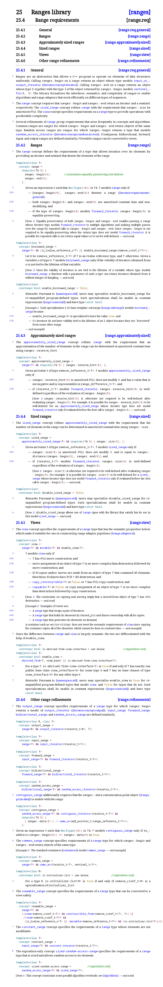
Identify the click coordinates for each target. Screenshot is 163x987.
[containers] (69, 850)
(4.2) (11, 615)
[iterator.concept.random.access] (76, 134)
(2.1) (11, 192)
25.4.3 (20, 42)
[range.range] (139, 36)
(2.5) (11, 586)
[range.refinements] (134, 60)
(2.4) (11, 581)
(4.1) (11, 610)
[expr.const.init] (54, 302)
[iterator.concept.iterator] (60, 85)
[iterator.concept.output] (88, 710)
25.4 (20, 20)
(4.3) (11, 619)
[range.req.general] (134, 30)
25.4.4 (20, 48)
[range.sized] (139, 48)
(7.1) (11, 316)
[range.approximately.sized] (127, 42)
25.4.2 (20, 36)
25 (19, 12)
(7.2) (11, 320)
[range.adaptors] (123, 533)
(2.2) (11, 201)
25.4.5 (20, 54)
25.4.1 (20, 30)
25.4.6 (20, 60)
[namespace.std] (66, 294)
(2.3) (11, 210)
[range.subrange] (112, 308)
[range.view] (140, 54)
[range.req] (138, 20)
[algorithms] (110, 975)
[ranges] (139, 12)
